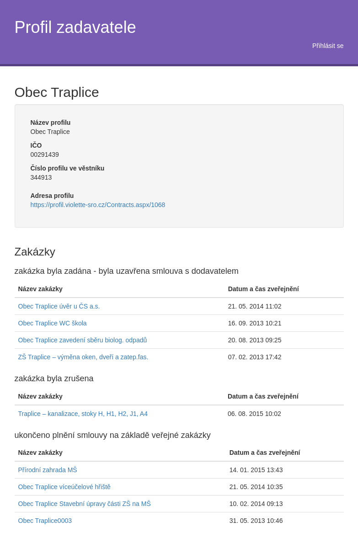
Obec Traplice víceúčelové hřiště (64, 486)
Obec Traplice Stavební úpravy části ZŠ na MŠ (84, 503)
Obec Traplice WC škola (52, 323)
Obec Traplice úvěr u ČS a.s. (59, 306)
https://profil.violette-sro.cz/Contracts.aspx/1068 (98, 204)
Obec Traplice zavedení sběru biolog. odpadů (82, 340)
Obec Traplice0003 (45, 520)
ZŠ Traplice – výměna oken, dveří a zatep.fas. (83, 357)
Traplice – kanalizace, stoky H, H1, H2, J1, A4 (83, 413)
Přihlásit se (327, 45)
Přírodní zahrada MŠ (47, 470)
